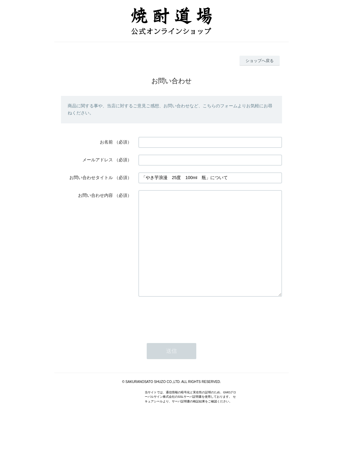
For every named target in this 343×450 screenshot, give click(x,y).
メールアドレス (97, 159)
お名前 (106, 142)
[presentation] (189, 337)
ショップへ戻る (260, 60)
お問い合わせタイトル (91, 177)
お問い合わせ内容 (95, 195)
